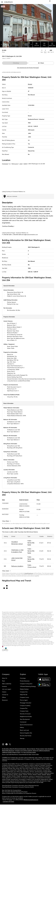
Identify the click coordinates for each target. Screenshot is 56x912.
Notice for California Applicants (41, 750)
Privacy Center (40, 749)
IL (9, 164)
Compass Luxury (24, 697)
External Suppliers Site (26, 733)
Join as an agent (6, 689)
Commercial (23, 722)
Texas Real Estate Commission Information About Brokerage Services (20, 785)
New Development (25, 719)
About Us (4, 678)
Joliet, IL (4, 58)
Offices (4, 697)
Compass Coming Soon (26, 683)
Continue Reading (8, 226)
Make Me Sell (23, 694)
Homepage (5, 164)
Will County (31, 130)
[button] (2, 2)
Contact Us (5, 694)
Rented (30, 84)
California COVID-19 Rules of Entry (11, 752)
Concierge (23, 678)
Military (22, 727)
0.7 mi (49, 543)
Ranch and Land (24, 730)
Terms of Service (31, 749)
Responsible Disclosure (8, 750)
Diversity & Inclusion (25, 714)
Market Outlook (24, 689)
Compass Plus (23, 708)
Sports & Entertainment (26, 724)
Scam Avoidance (49, 749)
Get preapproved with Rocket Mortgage (28, 67)
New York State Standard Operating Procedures (14, 792)
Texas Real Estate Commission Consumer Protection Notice (18, 787)
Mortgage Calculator (25, 703)
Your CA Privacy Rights (29, 752)
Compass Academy (25, 705)
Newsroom (5, 700)
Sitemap (22, 738)
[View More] (6, 521)
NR (5, 566)
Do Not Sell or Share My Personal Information (14, 749)
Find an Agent (24, 700)
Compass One (24, 692)
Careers (4, 692)
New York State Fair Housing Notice (11, 790)
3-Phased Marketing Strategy (28, 686)
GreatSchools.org (29, 573)
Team (3, 681)
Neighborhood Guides (26, 716)
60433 (8, 58)
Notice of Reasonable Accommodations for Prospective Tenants (19, 793)
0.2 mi (49, 559)
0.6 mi (49, 551)
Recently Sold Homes (25, 735)
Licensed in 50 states (8, 801)
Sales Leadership (6, 683)
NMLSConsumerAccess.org (31, 799)
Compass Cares (24, 711)
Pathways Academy (17, 566)
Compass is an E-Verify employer (23, 750)
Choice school (32, 567)
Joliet (20, 164)
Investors (4, 686)
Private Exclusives (24, 681)
